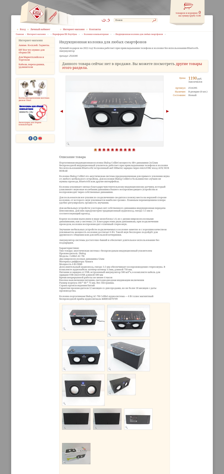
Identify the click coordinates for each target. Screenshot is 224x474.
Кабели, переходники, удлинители (32, 69)
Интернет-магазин (74, 29)
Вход (23, 29)
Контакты (95, 29)
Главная (20, 34)
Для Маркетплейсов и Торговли (31, 61)
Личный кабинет (40, 29)
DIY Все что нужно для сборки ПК (32, 54)
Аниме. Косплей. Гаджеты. (34, 48)
